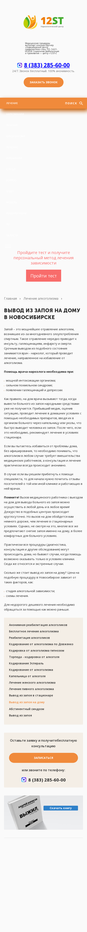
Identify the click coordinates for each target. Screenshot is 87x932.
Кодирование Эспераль (26, 663)
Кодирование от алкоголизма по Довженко (41, 644)
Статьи (10, 169)
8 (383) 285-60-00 (47, 65)
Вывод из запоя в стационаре (31, 695)
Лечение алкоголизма (15, 131)
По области (12, 230)
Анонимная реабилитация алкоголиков (38, 625)
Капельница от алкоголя (27, 676)
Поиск (71, 103)
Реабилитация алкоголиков (29, 638)
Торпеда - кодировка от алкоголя (34, 657)
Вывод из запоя (20, 715)
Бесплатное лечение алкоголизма (34, 631)
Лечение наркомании (15, 108)
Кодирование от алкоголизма (31, 670)
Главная (10, 298)
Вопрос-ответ (11, 186)
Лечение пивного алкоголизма (31, 689)
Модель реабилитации (16, 208)
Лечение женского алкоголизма (32, 682)
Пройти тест (43, 276)
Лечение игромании (14, 153)
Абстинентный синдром (26, 709)
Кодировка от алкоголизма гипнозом (36, 650)
